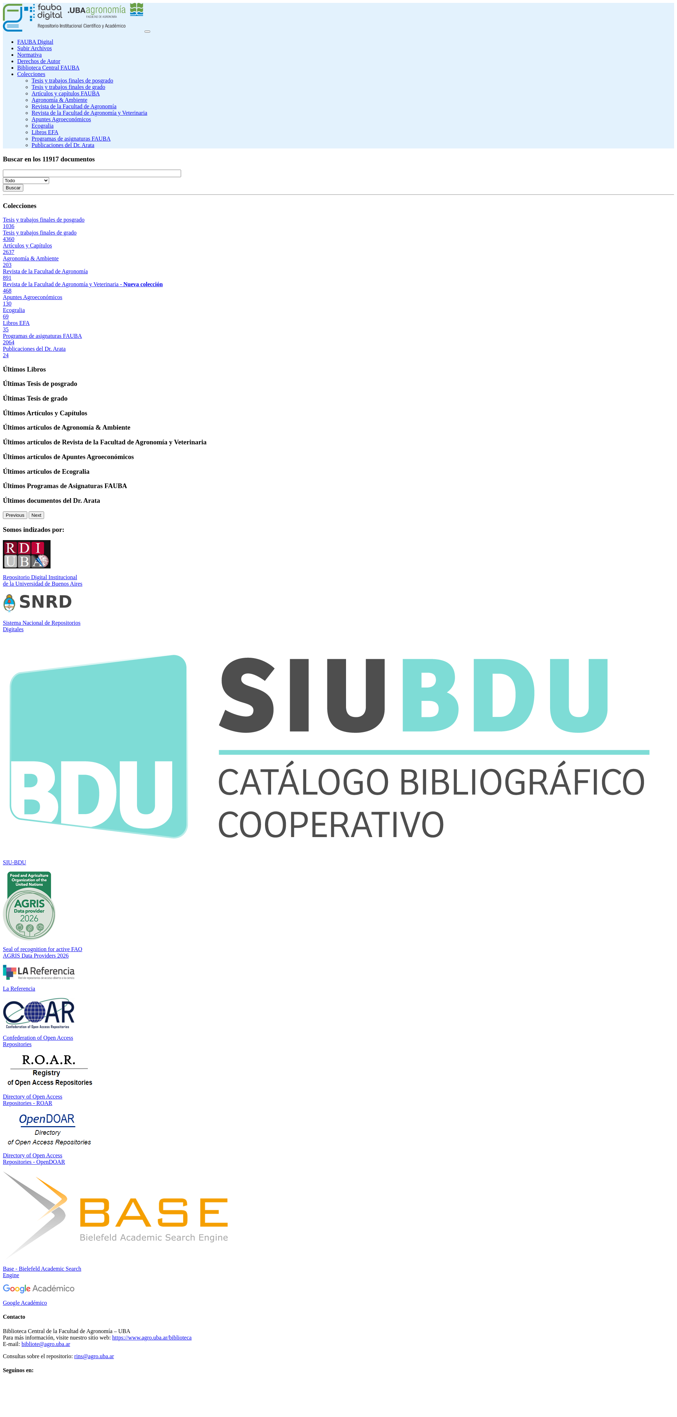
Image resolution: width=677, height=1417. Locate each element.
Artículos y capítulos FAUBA (66, 93)
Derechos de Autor (38, 61)
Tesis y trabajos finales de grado (68, 87)
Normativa (29, 55)
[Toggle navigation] (147, 31)
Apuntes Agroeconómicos (61, 119)
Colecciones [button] (31, 74)
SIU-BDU (14, 862)
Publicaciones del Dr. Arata (63, 145)
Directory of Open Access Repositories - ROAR (32, 1100)
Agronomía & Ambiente (59, 100)
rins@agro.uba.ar (94, 1356)
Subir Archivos (34, 48)
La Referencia (19, 989)
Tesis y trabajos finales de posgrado (72, 80)
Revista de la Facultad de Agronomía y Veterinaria (89, 113)
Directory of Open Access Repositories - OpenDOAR (34, 1158)
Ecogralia (42, 126)
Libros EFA (45, 132)
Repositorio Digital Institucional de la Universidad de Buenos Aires (42, 580)
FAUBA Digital (35, 42)
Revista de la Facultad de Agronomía (74, 106)
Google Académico (25, 1303)
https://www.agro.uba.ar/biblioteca (152, 1338)
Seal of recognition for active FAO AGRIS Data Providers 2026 (42, 952)
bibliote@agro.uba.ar (46, 1344)
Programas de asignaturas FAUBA (71, 139)
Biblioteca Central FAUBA (48, 68)
